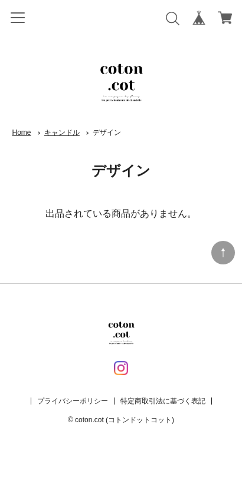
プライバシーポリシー (72, 401)
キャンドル (62, 132)
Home (21, 132)
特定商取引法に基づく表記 (162, 401)
